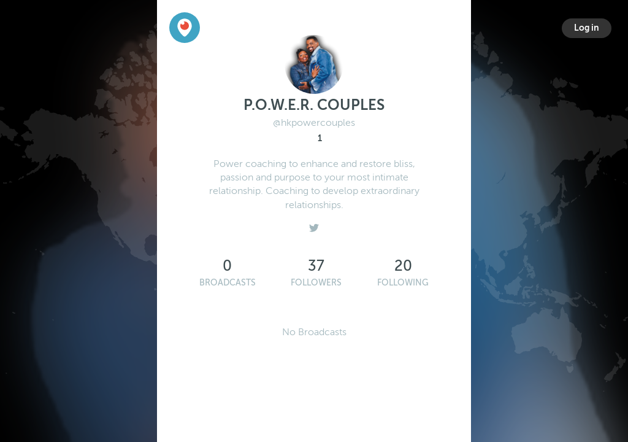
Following (403, 282)
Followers (316, 282)
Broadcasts (227, 282)
